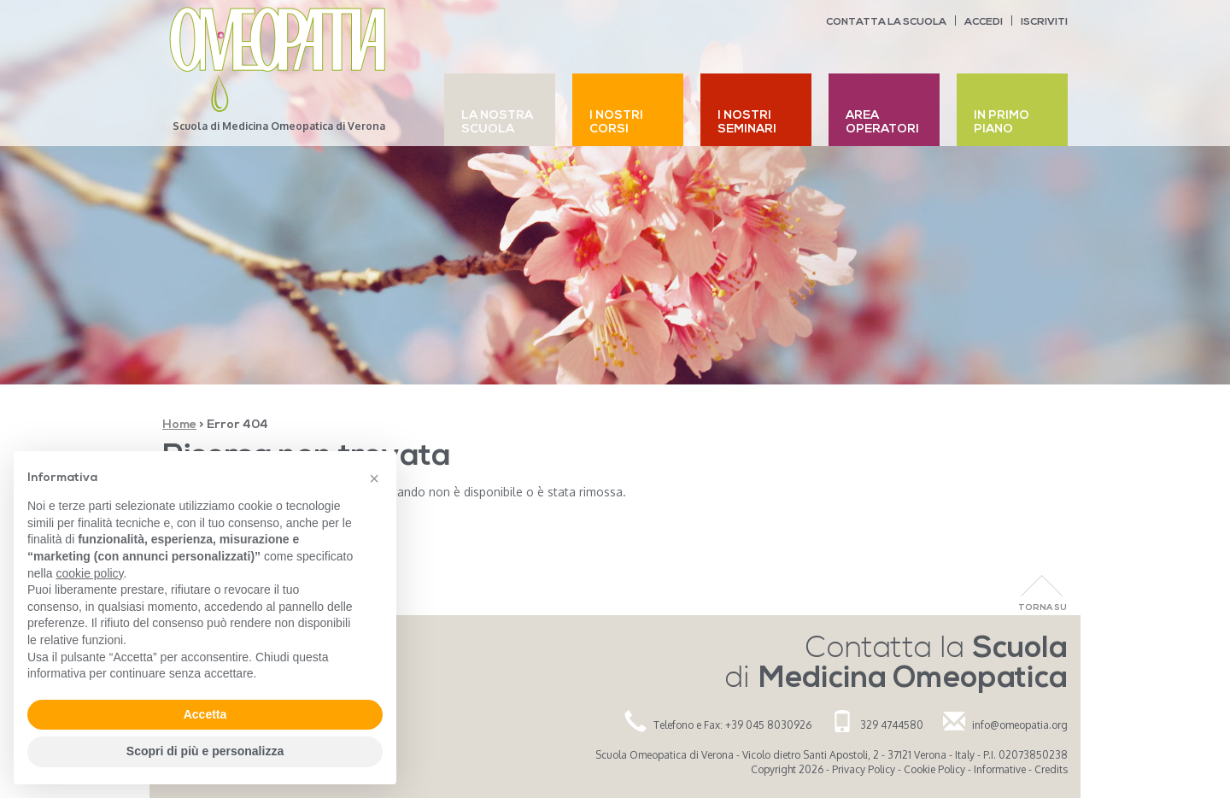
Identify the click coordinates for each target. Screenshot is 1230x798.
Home (179, 425)
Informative (1000, 769)
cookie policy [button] (89, 573)
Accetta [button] (205, 714)
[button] (374, 478)
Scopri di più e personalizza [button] (205, 751)
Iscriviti (1044, 22)
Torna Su (1042, 608)
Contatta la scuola (886, 22)
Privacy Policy (863, 769)
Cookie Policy (934, 769)
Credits (1051, 769)
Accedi (983, 22)
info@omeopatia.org (1020, 725)
